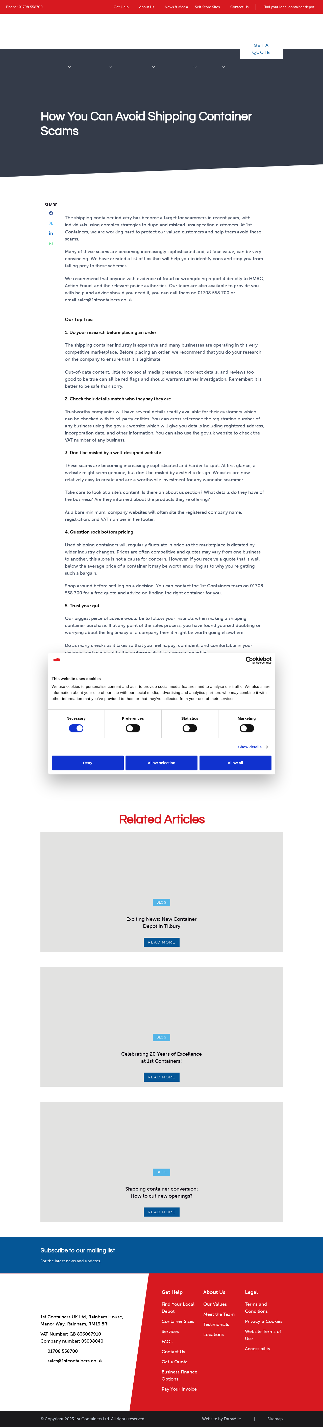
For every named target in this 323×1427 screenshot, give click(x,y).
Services (222, 31)
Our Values (215, 1304)
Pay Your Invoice (179, 1389)
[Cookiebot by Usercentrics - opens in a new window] (249, 660)
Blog (161, 902)
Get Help (121, 7)
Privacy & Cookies (263, 1321)
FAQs (167, 1341)
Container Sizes (178, 1321)
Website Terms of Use (263, 1335)
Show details (250, 747)
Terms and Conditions (256, 1307)
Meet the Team (219, 1314)
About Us (146, 7)
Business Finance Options (179, 1375)
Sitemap (275, 1418)
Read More (162, 942)
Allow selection (161, 763)
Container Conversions (152, 31)
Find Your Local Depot (178, 1307)
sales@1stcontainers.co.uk (75, 1361)
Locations (213, 1334)
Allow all (235, 763)
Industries (194, 31)
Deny (87, 763)
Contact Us (239, 7)
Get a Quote (261, 49)
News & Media (176, 7)
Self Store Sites (207, 7)
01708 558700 (31, 7)
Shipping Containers (68, 31)
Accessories (109, 31)
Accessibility (257, 1348)
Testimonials (216, 1324)
